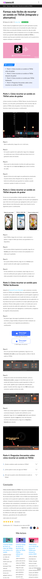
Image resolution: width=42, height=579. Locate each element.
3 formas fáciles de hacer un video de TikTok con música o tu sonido (8, 548)
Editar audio (15, 6)
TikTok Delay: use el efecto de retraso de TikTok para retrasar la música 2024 (33, 549)
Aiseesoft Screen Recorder (16, 290)
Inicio (4, 6)
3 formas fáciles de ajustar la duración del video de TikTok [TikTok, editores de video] (20, 550)
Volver (39, 569)
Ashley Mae (17, 22)
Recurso (9, 6)
